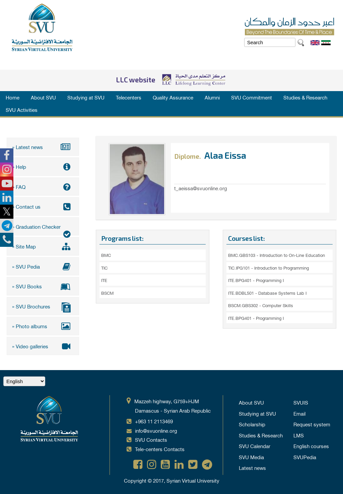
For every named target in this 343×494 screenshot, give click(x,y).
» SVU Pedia (43, 266)
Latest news (252, 467)
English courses (311, 445)
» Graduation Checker (43, 229)
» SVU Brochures (43, 306)
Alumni (212, 97)
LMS (298, 435)
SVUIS (300, 402)
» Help (43, 166)
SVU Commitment (251, 97)
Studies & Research (305, 97)
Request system (311, 424)
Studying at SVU (86, 97)
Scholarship (252, 424)
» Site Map (43, 246)
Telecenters (128, 97)
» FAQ (43, 186)
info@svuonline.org (156, 430)
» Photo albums (43, 326)
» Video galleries (43, 346)
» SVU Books (43, 286)
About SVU (43, 97)
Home (12, 97)
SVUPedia (304, 457)
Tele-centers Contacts (160, 448)
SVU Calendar (254, 445)
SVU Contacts (151, 439)
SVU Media (251, 457)
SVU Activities (22, 109)
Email (299, 413)
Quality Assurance (173, 97)
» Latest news (43, 146)
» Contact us (43, 206)
